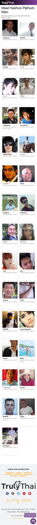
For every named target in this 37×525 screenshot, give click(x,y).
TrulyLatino (13, 476)
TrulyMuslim (23, 476)
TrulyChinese (10, 472)
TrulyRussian (9, 474)
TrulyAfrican (28, 472)
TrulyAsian (18, 472)
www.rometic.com (18, 518)
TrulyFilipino (18, 474)
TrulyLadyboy (28, 474)
